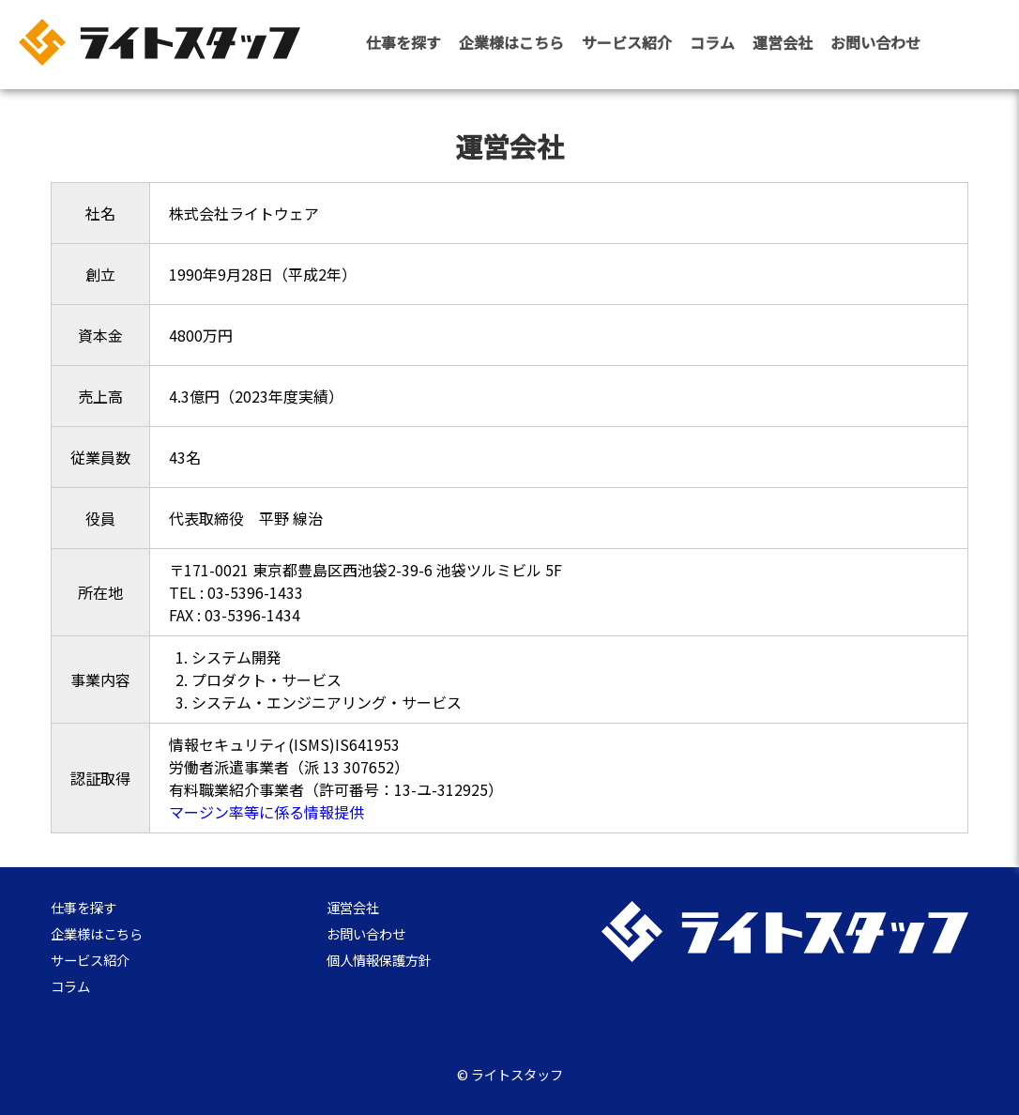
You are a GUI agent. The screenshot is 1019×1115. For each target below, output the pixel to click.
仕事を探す (403, 42)
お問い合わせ (875, 42)
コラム (712, 42)
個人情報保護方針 (379, 962)
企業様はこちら (511, 42)
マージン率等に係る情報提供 (266, 812)
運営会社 (783, 42)
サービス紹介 (627, 42)
